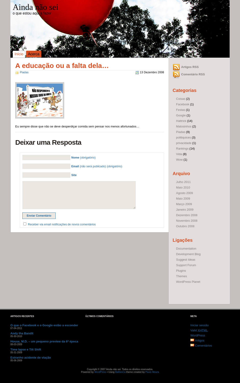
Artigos (199, 340)
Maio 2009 (183, 198)
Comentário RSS (193, 74)
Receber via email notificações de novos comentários (62, 224)
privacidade (184, 143)
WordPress (197, 335)
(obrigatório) (83, 157)
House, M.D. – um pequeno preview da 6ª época (44, 341)
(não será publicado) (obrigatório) (96, 166)
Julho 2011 (183, 182)
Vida (179, 154)
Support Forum (186, 265)
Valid (199, 330)
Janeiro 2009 (184, 209)
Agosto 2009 (184, 193)
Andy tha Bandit (21, 333)
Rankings (182, 148)
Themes (181, 276)
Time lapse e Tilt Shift (25, 349)
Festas (180, 110)
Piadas (24, 72)
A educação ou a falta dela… (62, 65)
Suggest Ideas (185, 259)
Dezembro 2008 (187, 215)
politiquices (183, 137)
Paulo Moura (152, 372)
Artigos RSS (190, 67)
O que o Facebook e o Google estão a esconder (44, 325)
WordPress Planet (188, 281)
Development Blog (188, 254)
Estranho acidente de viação (30, 357)
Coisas (180, 98)
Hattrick (181, 121)
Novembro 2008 (187, 220)
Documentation (186, 248)
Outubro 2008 (185, 226)
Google (181, 115)
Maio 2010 (183, 187)
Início (19, 54)
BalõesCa (120, 372)
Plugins (181, 270)
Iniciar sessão (199, 325)
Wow (179, 159)
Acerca (33, 54)
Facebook (182, 104)
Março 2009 (184, 204)
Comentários (203, 345)
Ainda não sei (35, 7)
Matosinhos (183, 126)
